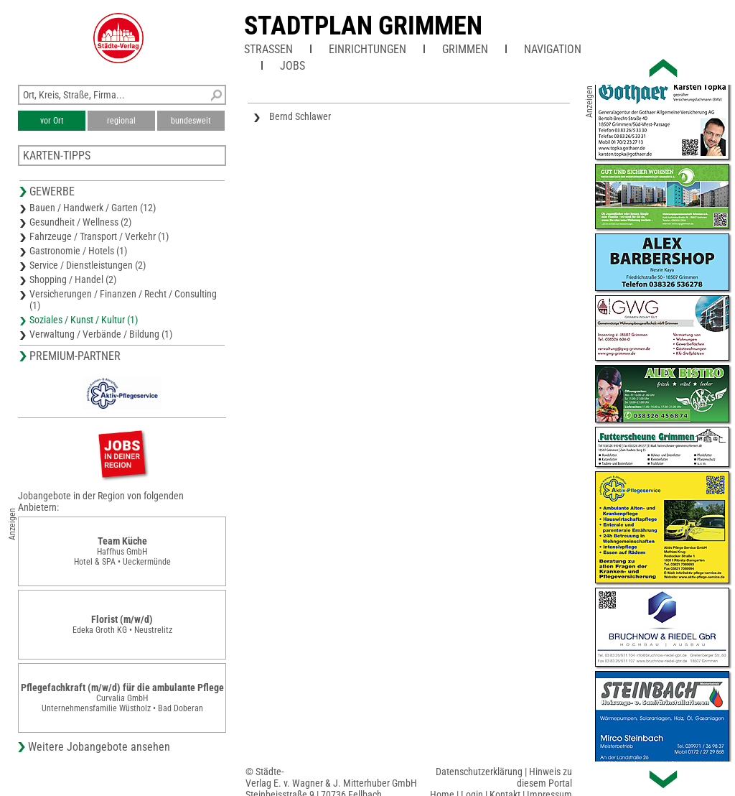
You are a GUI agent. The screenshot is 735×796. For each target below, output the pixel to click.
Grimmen (465, 49)
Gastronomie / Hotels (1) (78, 250)
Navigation (552, 49)
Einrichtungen (367, 49)
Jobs (292, 66)
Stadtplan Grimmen (363, 26)
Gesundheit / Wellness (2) (80, 222)
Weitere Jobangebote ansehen (99, 747)
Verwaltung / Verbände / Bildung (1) (100, 334)
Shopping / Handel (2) (72, 279)
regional (121, 121)
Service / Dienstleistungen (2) (87, 265)
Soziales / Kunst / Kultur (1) (83, 319)
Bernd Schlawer (300, 116)
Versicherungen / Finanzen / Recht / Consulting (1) (123, 299)
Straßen (268, 49)
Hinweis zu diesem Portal (544, 777)
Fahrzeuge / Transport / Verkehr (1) (99, 236)
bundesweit (191, 121)
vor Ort (52, 121)
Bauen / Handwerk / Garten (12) (92, 207)
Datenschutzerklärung (479, 771)
